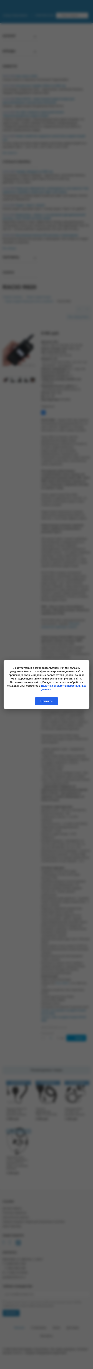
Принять (47, 701)
